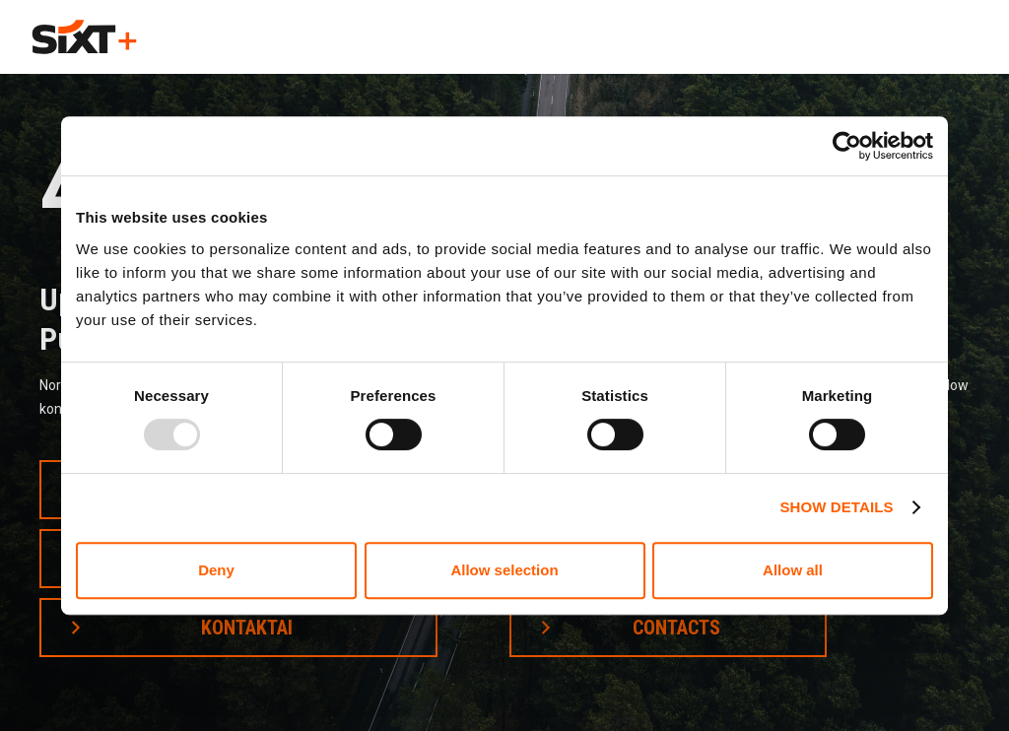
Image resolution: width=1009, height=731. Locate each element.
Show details (836, 506)
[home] (84, 37)
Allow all (793, 570)
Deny (216, 570)
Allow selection (504, 570)
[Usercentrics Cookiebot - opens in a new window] (847, 146)
